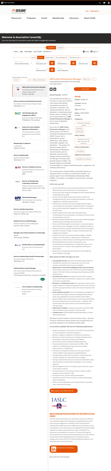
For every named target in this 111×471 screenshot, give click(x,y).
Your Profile (38, 50)
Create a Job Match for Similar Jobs (64, 389)
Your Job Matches (61, 56)
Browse (40, 56)
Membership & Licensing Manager (33, 243)
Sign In (94, 50)
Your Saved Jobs (74, 56)
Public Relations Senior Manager (25, 267)
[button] (8, 2)
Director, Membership (21, 153)
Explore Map (49, 56)
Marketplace (94, 9)
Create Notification (39, 78)
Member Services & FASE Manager (25, 219)
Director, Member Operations (23, 207)
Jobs (21, 50)
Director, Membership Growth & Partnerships (29, 255)
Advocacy (74, 16)
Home (16, 50)
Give (87, 9)
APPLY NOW (85, 87)
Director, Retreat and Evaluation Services (28, 99)
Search (34, 56)
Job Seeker (50, 46)
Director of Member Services (31, 165)
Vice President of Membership (32, 285)
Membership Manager (29, 196)
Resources (16, 16)
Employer (60, 46)
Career (44, 16)
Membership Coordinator (22, 142)
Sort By (16, 78)
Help (86, 50)
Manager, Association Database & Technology (29, 231)
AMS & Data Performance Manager (34, 85)
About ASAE (89, 16)
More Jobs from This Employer (59, 455)
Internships (28, 50)
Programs (31, 16)
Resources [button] (47, 50)
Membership (58, 16)
